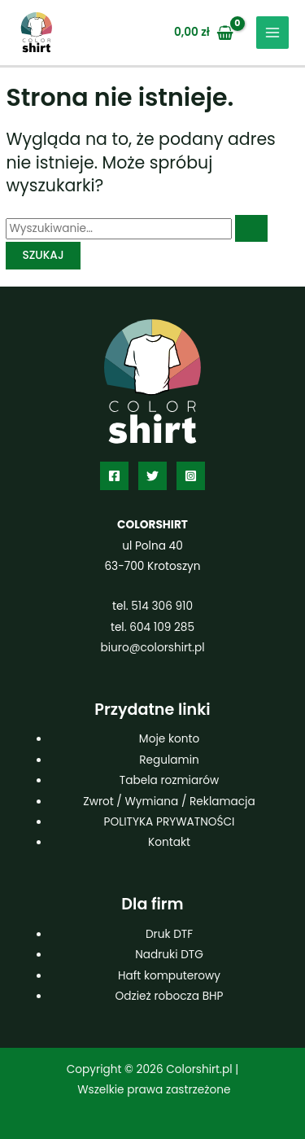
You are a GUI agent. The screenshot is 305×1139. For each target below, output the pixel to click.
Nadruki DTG (169, 954)
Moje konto (169, 739)
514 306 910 (162, 606)
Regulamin (169, 760)
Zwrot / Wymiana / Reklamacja (169, 801)
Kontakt (169, 842)
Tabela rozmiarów (169, 780)
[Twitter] (152, 476)
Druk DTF (169, 934)
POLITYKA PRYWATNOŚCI (169, 822)
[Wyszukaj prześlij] (251, 229)
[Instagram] (190, 476)
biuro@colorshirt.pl (152, 647)
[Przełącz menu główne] (273, 33)
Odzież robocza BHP (169, 996)
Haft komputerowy (169, 975)
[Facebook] (114, 476)
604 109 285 (161, 627)
